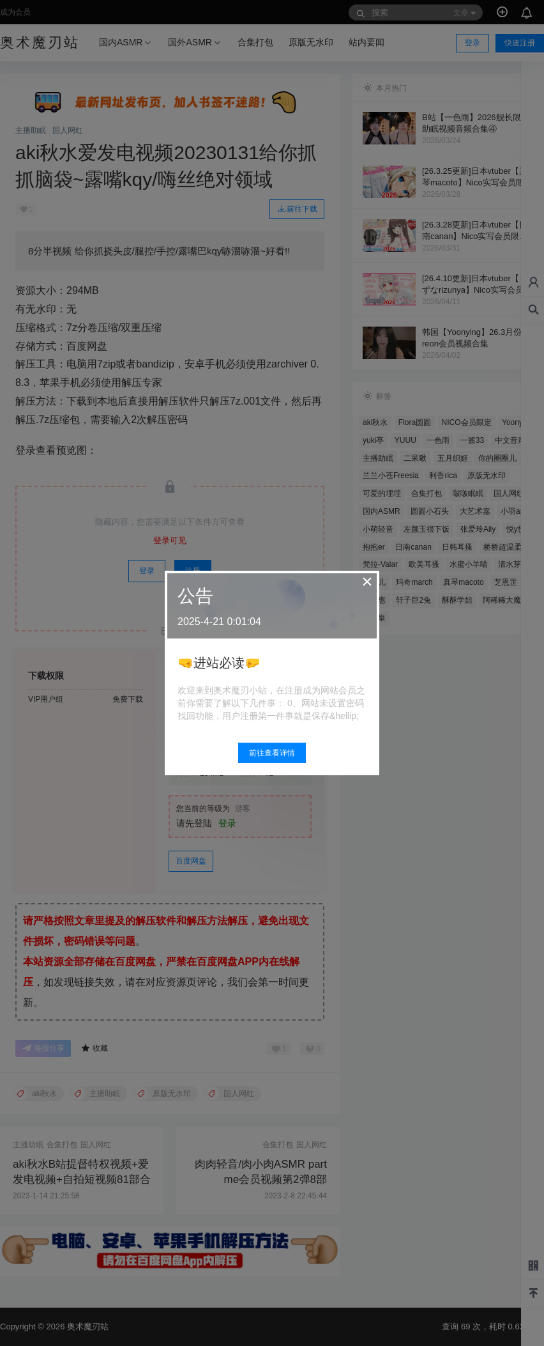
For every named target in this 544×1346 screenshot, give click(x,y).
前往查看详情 (272, 752)
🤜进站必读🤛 (219, 663)
